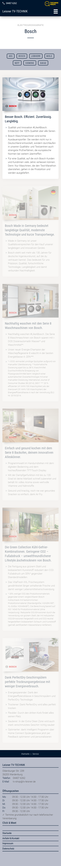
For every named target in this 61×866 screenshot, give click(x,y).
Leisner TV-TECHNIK (14, 11)
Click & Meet (9, 822)
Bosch (22, 56)
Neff (17, 63)
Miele (49, 56)
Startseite (7, 833)
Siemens (29, 63)
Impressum (7, 843)
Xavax (43, 63)
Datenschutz (8, 848)
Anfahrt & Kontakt (10, 838)
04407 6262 (11, 3)
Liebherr (36, 56)
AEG (11, 56)
